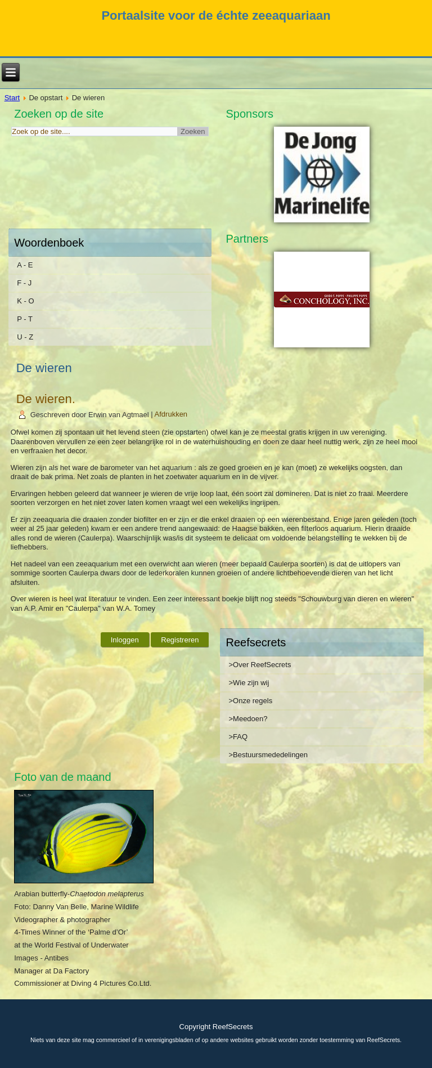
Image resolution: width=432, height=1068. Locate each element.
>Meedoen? (247, 718)
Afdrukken (171, 414)
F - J (24, 283)
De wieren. (45, 399)
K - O (25, 301)
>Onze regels (250, 700)
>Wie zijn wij (248, 682)
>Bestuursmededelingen (268, 754)
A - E (25, 265)
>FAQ (238, 736)
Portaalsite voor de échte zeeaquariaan (215, 15)
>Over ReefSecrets (259, 664)
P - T (25, 319)
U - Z (25, 337)
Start (12, 97)
